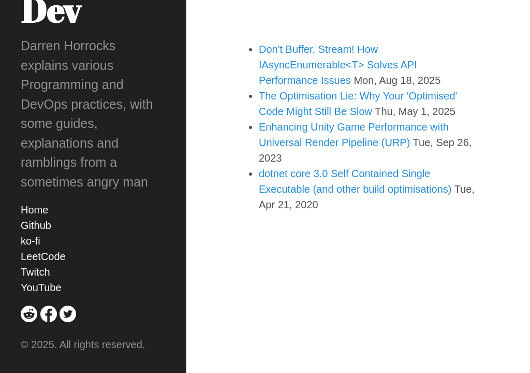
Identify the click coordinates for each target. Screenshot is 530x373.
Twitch (35, 272)
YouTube (41, 287)
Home (34, 210)
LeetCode (43, 256)
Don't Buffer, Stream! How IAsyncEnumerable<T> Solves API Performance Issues (338, 65)
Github (36, 225)
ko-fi (30, 241)
